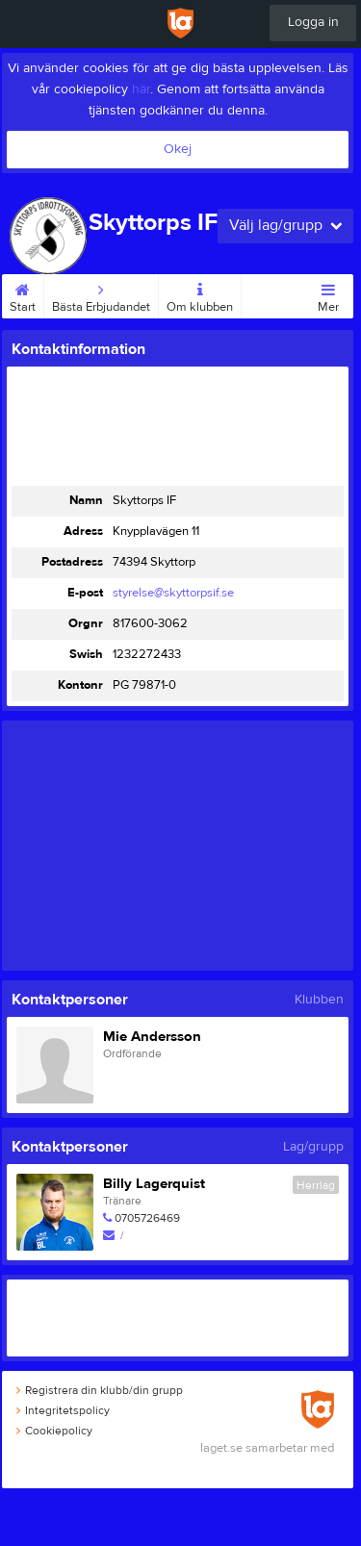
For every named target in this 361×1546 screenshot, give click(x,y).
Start (23, 294)
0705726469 (147, 1218)
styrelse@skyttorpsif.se (173, 592)
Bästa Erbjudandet (101, 294)
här (141, 89)
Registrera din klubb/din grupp (99, 1390)
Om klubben (200, 294)
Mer (328, 294)
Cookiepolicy (54, 1430)
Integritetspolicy (63, 1410)
